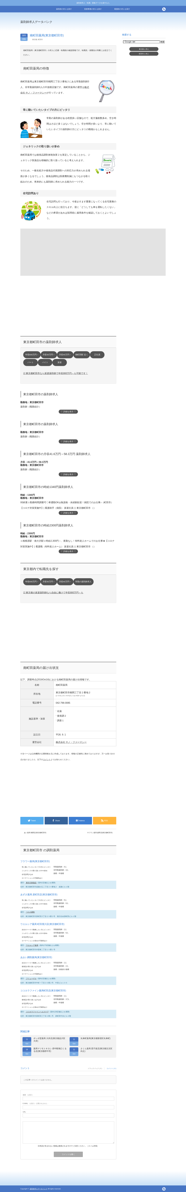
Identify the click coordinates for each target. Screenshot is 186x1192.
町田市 (40, 39)
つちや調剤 (30, 912)
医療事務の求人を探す (93, 9)
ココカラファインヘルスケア (37, 1012)
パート (30, 362)
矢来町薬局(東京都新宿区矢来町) (95, 1038)
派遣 (60, 362)
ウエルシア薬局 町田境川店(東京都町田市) (42, 924)
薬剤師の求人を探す (64, 9)
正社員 (97, 355)
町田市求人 (144, 54)
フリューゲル (31, 979)
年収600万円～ (32, 355)
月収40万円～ (65, 355)
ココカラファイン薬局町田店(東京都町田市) (43, 990)
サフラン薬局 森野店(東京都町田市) (100, 832)
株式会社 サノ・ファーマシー (71, 742)
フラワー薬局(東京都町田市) (35, 861)
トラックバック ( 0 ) (95, 1068)
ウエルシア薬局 (32, 945)
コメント (47, 759)
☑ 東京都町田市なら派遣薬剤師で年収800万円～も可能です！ (55, 373)
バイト (45, 362)
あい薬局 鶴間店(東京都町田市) (35, 832)
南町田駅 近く (81, 355)
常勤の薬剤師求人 (83, 582)
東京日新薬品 (31, 883)
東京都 (34, 39)
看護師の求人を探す (122, 9)
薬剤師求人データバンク (36, 21)
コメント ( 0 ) (111, 1068)
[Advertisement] (117, 23)
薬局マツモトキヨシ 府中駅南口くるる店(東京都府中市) (50, 1049)
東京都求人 (144, 49)
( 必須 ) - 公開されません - (35, 1103)
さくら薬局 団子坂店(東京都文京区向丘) (96, 1049)
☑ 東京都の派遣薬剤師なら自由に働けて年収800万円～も (53, 592)
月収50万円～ (49, 355)
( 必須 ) (27, 1095)
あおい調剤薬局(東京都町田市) (36, 957)
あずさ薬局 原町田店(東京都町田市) (38, 894)
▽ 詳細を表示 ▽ (68, 412)
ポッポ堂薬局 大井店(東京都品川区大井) (49, 1039)
